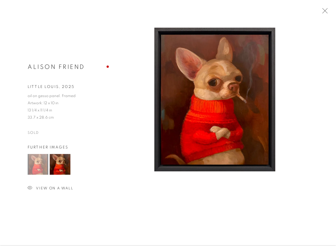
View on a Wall (50, 189)
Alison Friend (56, 68)
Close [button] (323, 12)
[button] (38, 165)
